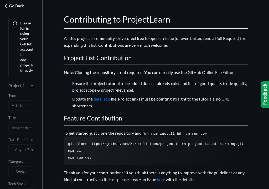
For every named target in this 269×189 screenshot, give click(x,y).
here (161, 179)
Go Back (13, 6)
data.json (102, 98)
